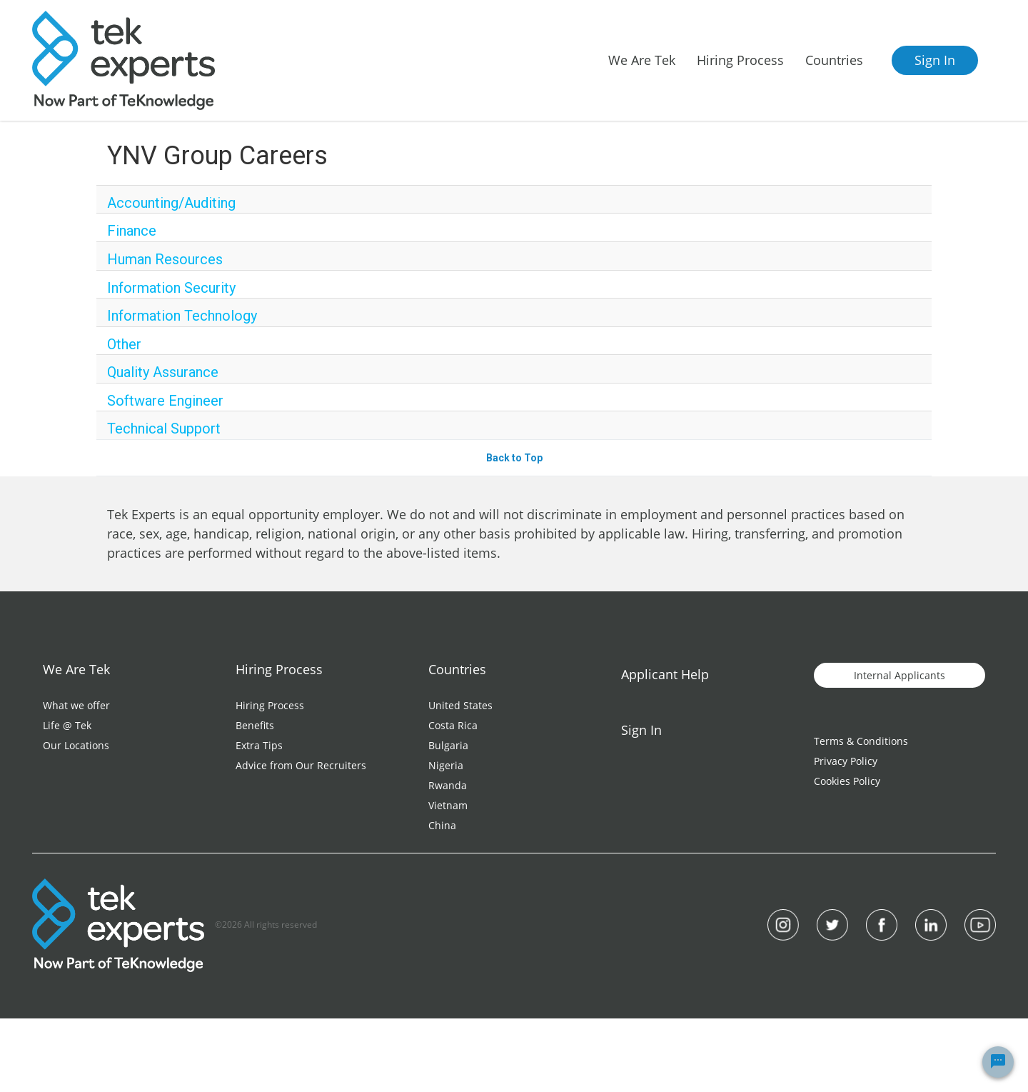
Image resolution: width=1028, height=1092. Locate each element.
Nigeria (445, 765)
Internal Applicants (899, 675)
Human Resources (165, 259)
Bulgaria (448, 745)
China (442, 825)
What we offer (76, 705)
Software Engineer (165, 400)
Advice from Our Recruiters (301, 765)
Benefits (255, 725)
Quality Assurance (162, 372)
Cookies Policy (847, 781)
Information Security (171, 287)
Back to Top (514, 458)
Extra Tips (259, 745)
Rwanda (447, 785)
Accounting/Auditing (171, 202)
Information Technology (182, 315)
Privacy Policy (845, 761)
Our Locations (76, 745)
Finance (131, 230)
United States (460, 705)
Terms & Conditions (861, 741)
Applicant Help (665, 674)
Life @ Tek (67, 725)
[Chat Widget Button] (998, 1062)
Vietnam (448, 805)
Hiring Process (270, 705)
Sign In (934, 60)
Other (124, 344)
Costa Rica (453, 725)
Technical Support (164, 428)
